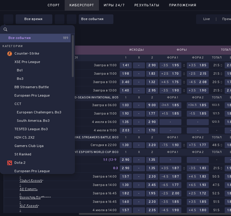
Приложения (182, 5)
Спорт (54, 5)
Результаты (146, 5)
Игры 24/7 (114, 5)
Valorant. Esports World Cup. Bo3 (90, 152)
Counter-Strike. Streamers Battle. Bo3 (87, 138)
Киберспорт (81, 5)
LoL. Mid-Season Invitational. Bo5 (91, 98)
